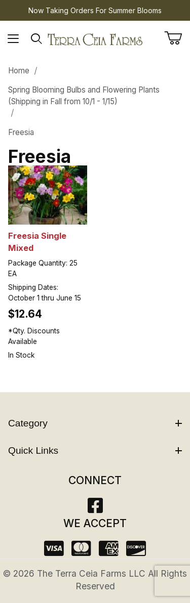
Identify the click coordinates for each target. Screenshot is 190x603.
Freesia (21, 132)
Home (18, 70)
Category (95, 423)
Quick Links (95, 450)
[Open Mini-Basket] (177, 38)
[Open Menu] (13, 39)
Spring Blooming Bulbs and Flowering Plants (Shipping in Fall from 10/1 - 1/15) (84, 95)
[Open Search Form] (37, 39)
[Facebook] (95, 508)
